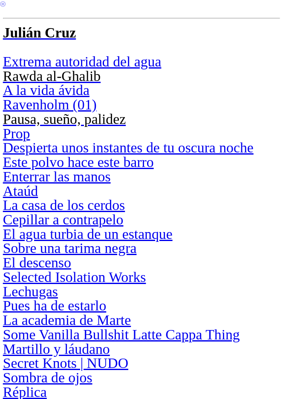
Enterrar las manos (57, 176)
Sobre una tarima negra (70, 248)
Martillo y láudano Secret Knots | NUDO (65, 356)
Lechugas (30, 291)
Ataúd (20, 191)
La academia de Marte (67, 320)
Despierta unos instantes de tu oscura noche (128, 147)
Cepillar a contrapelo (63, 219)
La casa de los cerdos (64, 205)
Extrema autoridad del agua (82, 61)
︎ (3, 4)
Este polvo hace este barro (78, 162)
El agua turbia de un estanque (88, 234)
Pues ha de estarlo (55, 305)
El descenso (37, 262)
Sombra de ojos (47, 377)
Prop (16, 133)
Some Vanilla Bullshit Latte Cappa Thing (121, 334)
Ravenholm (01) (50, 104)
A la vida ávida (46, 90)
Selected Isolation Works (74, 277)
